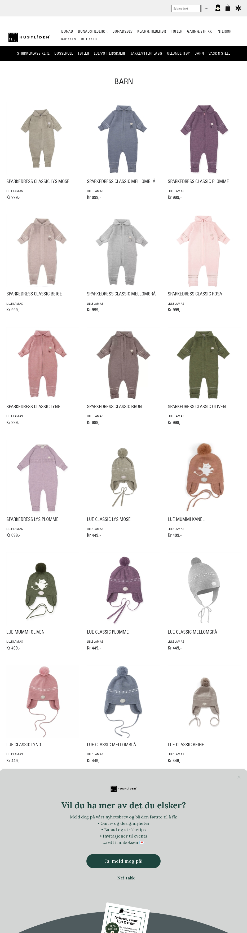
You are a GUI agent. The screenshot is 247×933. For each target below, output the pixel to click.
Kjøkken (68, 39)
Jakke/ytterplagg (146, 53)
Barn (199, 53)
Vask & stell (219, 53)
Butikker (89, 39)
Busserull (63, 53)
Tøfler (83, 53)
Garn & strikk (199, 31)
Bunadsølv (122, 31)
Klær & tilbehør (151, 31)
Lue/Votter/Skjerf (110, 53)
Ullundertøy (178, 53)
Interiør (224, 31)
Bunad (67, 31)
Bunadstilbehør (93, 31)
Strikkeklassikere (33, 53)
